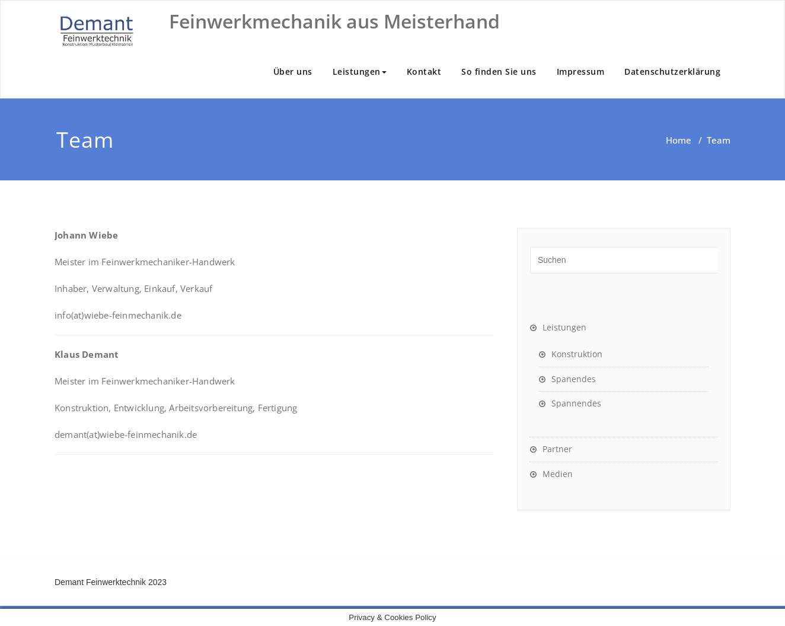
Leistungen (360, 71)
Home (678, 140)
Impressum (581, 71)
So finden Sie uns (499, 71)
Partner (557, 449)
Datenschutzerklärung (672, 71)
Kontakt (424, 71)
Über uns (292, 71)
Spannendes (576, 403)
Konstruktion (576, 354)
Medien (558, 473)
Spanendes (573, 379)
